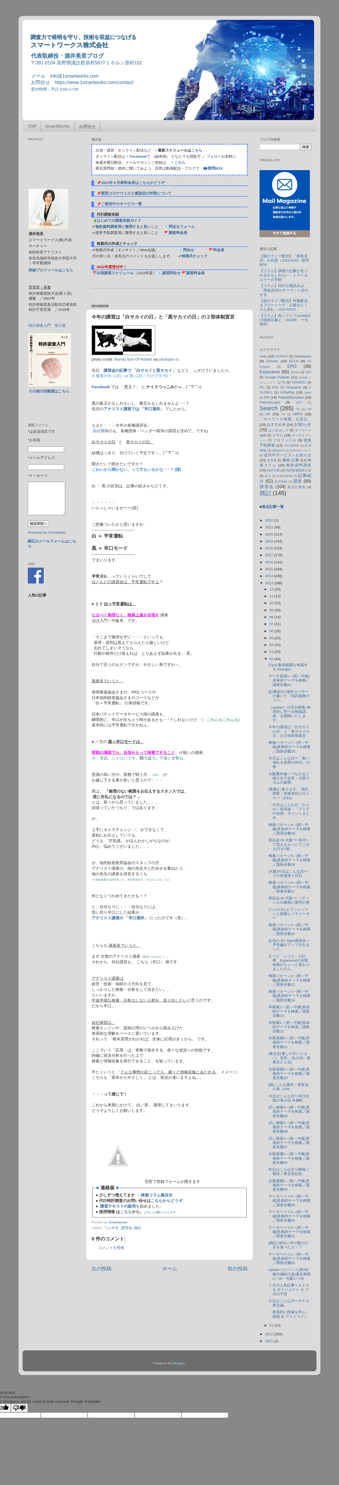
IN (283, 382)
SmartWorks (57, 126)
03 (271, 652)
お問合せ (87, 126)
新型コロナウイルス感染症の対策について (136, 193)
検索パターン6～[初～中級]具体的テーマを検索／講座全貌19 (290, 829)
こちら (196, 150)
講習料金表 (195, 273)
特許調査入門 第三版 (47, 326)
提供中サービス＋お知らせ (287, 455)
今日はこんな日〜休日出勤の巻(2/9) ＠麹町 (289, 1098)
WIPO (297, 414)
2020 (269, 534)
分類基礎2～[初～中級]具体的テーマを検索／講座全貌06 (289, 1158)
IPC (262, 387)
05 (271, 638)
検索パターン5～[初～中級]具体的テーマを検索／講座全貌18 (290, 860)
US (267, 414)
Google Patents (277, 377)
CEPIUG (281, 356)
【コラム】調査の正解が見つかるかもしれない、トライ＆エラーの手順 (284, 275)
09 (271, 610)
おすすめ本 (276, 425)
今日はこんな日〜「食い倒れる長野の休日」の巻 (289, 762)
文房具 (271, 460)
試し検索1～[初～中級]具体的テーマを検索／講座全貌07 (289, 1143)
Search (269, 408)
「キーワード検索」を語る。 (285, 419)
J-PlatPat (287, 392)
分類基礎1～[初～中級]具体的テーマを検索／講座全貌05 (289, 1185)
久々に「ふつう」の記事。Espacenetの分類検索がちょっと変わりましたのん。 (289, 962)
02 (271, 659)
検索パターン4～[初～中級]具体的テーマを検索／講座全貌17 (290, 887)
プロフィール (285, 440)
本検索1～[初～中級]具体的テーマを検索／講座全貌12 (289, 1027)
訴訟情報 (281, 481)
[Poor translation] (19, 1408)
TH (298, 409)
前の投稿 (238, 1268)
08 (271, 617)
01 (271, 1325)
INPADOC (299, 382)
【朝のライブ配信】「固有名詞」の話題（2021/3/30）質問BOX (284, 260)
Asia (263, 356)
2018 (269, 548)
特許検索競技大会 (298, 470)
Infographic (294, 387)
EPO (291, 366)
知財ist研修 (284, 476)
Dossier (272, 361)
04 (271, 645)
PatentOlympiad (291, 397)
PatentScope (270, 402)
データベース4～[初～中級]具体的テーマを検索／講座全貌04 (290, 1200)
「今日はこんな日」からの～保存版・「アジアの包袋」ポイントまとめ (289, 811)
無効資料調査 (298, 465)
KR (266, 397)
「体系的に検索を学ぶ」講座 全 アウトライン (289, 1314)
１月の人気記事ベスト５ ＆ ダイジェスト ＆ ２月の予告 (289, 1289)
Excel (295, 372)
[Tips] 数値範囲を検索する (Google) (288, 667)
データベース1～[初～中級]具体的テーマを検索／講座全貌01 (290, 1258)
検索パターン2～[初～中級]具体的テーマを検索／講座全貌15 (290, 980)
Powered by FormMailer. (47, 532)
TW (309, 409)
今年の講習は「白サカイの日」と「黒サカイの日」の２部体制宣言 (289, 731)
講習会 (126, 1228)
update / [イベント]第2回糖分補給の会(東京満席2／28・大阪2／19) (290, 1274)
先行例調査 (291, 445)
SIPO (299, 402)
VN (283, 414)
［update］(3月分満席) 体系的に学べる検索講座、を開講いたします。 (290, 713)
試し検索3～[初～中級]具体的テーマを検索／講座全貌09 (289, 1111)
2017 (269, 555)
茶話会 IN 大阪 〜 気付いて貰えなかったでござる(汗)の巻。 (289, 844)
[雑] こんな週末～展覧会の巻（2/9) (289, 1087)
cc (177, 359)
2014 (269, 576)
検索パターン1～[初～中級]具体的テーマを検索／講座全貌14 (290, 995)
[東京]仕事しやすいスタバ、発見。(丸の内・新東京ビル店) (290, 1058)
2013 (269, 583)
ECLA (293, 361)
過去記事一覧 (273, 507)
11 (271, 596)
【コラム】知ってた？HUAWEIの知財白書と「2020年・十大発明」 (285, 320)
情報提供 (278, 450)
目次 (268, 476)
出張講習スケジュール (115, 273)
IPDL (275, 387)
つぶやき (111, 1228)
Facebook (138, 156)
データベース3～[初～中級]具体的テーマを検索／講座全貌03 (290, 1216)
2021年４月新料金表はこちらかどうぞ (133, 183)
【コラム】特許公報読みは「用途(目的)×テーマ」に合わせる (284, 290)
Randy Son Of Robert (133, 359)
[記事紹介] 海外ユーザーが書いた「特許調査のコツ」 (289, 696)
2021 (269, 527)
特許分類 (273, 470)
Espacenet (270, 371)
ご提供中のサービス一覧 (121, 204)
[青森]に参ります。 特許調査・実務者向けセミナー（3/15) (289, 793)
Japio (307, 392)
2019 (269, 541)
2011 (269, 1341)
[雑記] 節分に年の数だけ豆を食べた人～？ (289, 1245)
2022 (269, 520)
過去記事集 (296, 487)
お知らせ (302, 424)
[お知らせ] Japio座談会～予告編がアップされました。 (289, 945)
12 (271, 589)
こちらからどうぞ (166, 1201)
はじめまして (279, 430)
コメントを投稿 (111, 1248)
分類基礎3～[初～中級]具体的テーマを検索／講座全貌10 (289, 1073)
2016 (269, 562)
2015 (269, 569)
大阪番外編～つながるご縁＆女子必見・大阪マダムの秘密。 (289, 778)
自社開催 (101, 431)
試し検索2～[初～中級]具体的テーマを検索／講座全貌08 (289, 1127)
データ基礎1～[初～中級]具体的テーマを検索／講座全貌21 (289, 680)
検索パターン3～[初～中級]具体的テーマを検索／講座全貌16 (290, 929)
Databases (302, 356)
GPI (308, 372)
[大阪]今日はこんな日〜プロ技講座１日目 (288, 873)
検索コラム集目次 (157, 1195)
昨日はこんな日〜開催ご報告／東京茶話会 (289, 1172)
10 (271, 603)
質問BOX (215, 168)
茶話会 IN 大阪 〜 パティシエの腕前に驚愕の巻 (289, 900)
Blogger (179, 1363)
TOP (32, 126)
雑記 (137, 1228)
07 (271, 624)
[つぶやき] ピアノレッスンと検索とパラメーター (289, 914)
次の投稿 (101, 1268)
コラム (277, 435)
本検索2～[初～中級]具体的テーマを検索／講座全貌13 (289, 1011)
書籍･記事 (290, 460)
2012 (269, 1334)
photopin (166, 359)
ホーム (169, 1268)
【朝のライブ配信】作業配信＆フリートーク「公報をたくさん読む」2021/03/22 (284, 305)
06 (271, 631)
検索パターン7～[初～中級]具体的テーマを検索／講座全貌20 (290, 747)
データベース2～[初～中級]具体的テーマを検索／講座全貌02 (290, 1232)
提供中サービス (300, 450)
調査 (297, 481)
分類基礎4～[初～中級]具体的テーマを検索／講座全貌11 (289, 1042)
